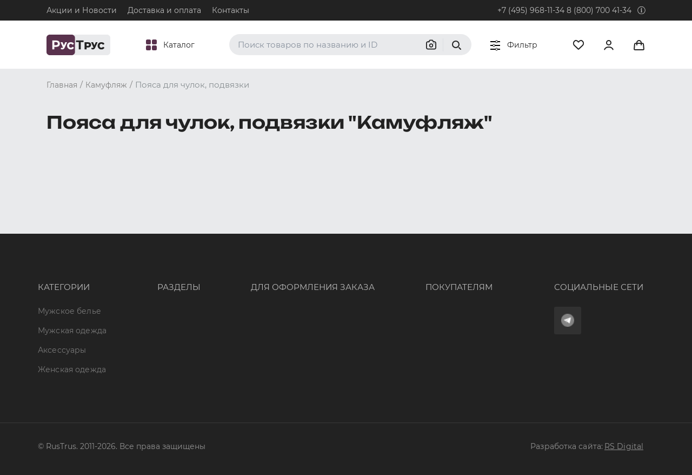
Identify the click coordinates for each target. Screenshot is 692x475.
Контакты (230, 10)
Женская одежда (72, 291)
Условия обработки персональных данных (438, 311)
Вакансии (144, 350)
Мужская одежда (72, 252)
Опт (132, 232)
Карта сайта (149, 369)
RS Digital (623, 446)
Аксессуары (62, 271)
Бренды (141, 252)
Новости (142, 330)
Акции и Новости (81, 10)
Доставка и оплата (164, 10)
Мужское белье (69, 232)
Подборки (146, 291)
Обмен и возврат (388, 271)
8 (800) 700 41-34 (599, 10)
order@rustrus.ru (244, 271)
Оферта (368, 232)
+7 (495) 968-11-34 (530, 10)
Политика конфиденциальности (418, 291)
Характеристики (158, 271)
